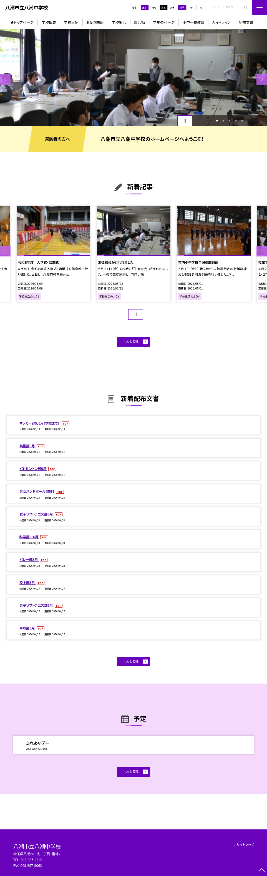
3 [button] (230, 121)
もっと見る (131, 341)
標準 (182, 7)
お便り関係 (95, 22)
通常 (144, 7)
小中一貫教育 (193, 22)
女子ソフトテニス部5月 (36, 514)
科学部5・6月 (29, 536)
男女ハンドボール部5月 (37, 491)
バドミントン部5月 (33, 468)
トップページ (24, 22)
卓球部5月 (27, 628)
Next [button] (261, 79)
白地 (154, 7)
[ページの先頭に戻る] (261, 870)
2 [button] (223, 121)
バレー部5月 (29, 559)
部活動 (139, 22)
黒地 (163, 7)
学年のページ (164, 22)
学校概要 (49, 22)
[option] (133, 77)
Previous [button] (5, 79)
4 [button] (236, 121)
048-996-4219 (32, 859)
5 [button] (242, 121)
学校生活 (119, 22)
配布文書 (246, 22)
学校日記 (71, 22)
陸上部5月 (27, 582)
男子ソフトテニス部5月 (36, 605)
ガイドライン (221, 22)
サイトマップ (245, 844)
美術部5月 (27, 445)
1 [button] (217, 121)
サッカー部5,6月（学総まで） (40, 423)
